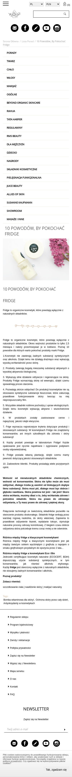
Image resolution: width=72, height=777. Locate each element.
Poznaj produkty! (12, 576)
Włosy (11, 77)
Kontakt (14, 686)
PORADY (11, 53)
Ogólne (12, 94)
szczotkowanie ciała (13, 587)
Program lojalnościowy (21, 624)
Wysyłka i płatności (19, 632)
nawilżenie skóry (33, 587)
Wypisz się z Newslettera (23, 663)
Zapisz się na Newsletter (22, 655)
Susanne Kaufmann (19, 202)
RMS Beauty (14, 136)
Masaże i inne (15, 219)
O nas (13, 679)
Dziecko (12, 152)
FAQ (12, 694)
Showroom (14, 211)
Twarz (11, 61)
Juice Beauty (14, 186)
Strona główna (11, 41)
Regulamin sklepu (19, 617)
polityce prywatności (12, 761)
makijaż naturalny (53, 587)
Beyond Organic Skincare (23, 102)
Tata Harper (14, 119)
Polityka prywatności (20, 648)
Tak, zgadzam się (56, 769)
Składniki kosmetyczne (22, 169)
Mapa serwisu (17, 671)
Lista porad (28, 41)
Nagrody (12, 161)
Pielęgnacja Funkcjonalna (24, 177)
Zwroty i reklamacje (20, 640)
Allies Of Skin (15, 194)
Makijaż (11, 86)
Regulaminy (14, 127)
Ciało (10, 69)
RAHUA (11, 111)
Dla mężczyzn (15, 144)
